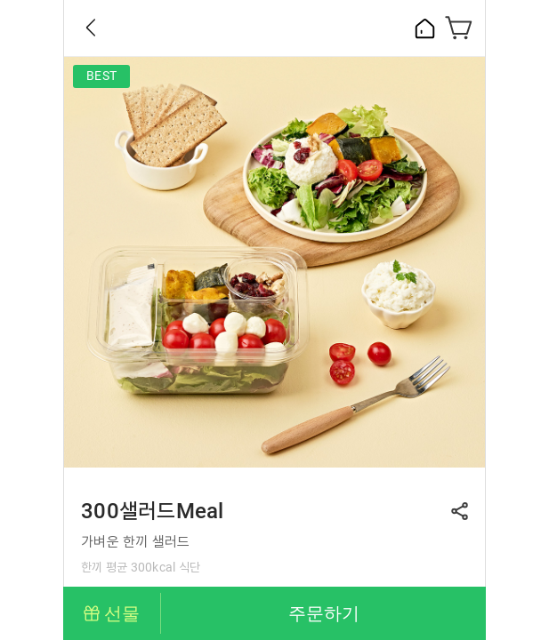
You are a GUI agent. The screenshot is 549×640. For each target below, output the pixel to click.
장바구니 (459, 27)
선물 (122, 613)
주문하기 (323, 613)
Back (91, 27)
